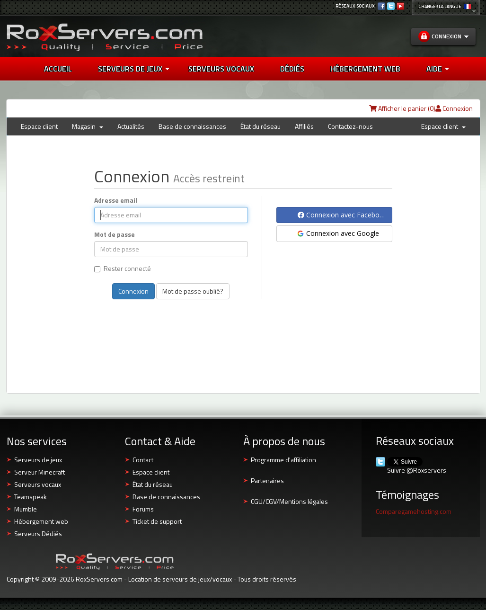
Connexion (454, 108)
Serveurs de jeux (133, 68)
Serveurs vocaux (37, 484)
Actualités (130, 126)
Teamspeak (30, 497)
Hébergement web (41, 521)
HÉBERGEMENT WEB (365, 68)
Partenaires (267, 480)
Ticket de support (157, 521)
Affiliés (304, 126)
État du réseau (260, 126)
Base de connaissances (192, 126)
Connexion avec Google (337, 233)
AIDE (437, 68)
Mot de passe (114, 234)
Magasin (87, 126)
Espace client (39, 126)
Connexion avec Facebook (342, 214)
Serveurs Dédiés (38, 533)
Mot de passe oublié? (192, 291)
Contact (143, 460)
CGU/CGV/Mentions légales (289, 501)
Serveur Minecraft (39, 472)
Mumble (25, 509)
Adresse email (115, 200)
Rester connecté (122, 268)
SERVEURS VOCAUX (221, 68)
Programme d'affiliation (283, 460)
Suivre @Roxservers (416, 470)
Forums (143, 509)
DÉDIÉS (292, 68)
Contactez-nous (350, 126)
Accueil (58, 68)
